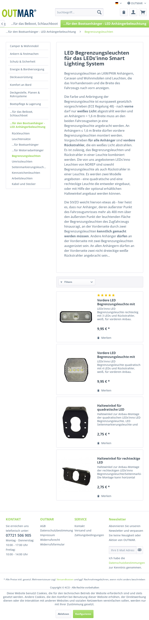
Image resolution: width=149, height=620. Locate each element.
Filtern (66, 282)
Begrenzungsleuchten (26, 156)
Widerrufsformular (52, 544)
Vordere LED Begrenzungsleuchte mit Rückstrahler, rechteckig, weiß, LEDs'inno (116, 302)
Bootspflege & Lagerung (25, 104)
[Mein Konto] (133, 12)
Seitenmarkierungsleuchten (30, 167)
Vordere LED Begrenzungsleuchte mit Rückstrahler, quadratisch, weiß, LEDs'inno (118, 355)
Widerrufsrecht (50, 540)
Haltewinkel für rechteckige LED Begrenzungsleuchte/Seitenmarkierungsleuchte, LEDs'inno (119, 460)
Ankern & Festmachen (24, 54)
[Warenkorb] (143, 12)
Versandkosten (65, 579)
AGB (43, 526)
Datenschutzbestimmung (56, 530)
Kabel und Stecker (24, 184)
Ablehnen (63, 614)
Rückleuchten (21, 133)
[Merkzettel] (124, 12)
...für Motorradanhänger (28, 150)
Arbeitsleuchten (22, 178)
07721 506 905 (18, 535)
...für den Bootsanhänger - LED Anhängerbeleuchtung (27, 125)
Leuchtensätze (21, 139)
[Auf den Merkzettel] (104, 337)
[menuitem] (79, 12)
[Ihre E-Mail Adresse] (122, 550)
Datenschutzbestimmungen (127, 563)
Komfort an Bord (20, 85)
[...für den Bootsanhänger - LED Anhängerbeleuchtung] (105, 23)
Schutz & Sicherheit (22, 61)
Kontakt (79, 526)
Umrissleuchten (22, 161)
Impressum (47, 535)
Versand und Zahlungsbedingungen (89, 533)
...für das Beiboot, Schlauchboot (21, 113)
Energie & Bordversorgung (27, 69)
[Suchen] (99, 12)
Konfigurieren (83, 614)
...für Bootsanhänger (25, 144)
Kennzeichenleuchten (26, 173)
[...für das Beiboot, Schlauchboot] (34, 23)
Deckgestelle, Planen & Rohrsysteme (25, 94)
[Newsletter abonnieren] (139, 550)
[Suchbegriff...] (79, 12)
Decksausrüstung (21, 77)
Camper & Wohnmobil (24, 46)
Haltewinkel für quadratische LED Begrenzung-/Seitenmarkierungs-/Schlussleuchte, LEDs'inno (119, 407)
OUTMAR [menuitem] (135, 3)
